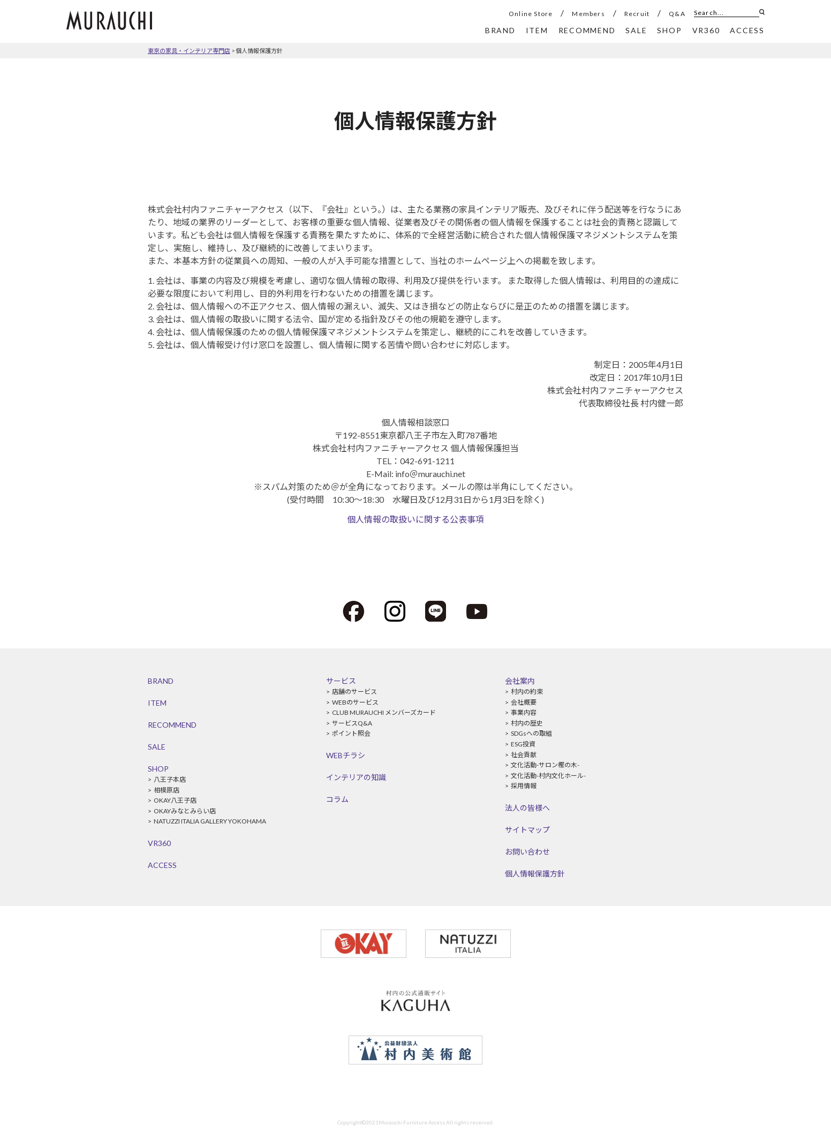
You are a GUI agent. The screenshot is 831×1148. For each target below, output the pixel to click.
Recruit (636, 14)
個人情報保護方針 (259, 50)
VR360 (159, 843)
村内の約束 (527, 692)
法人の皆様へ (527, 807)
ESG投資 (523, 744)
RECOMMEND (172, 724)
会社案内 (520, 680)
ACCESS (162, 865)
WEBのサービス (355, 702)
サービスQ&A (352, 723)
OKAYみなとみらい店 (185, 811)
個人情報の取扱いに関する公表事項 (415, 519)
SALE (156, 746)
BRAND (160, 680)
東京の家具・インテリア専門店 (189, 50)
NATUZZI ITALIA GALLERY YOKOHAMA (210, 821)
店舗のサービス (354, 692)
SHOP (158, 768)
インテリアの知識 (356, 777)
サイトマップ (527, 829)
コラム (337, 799)
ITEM (157, 702)
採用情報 (524, 786)
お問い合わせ (527, 851)
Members (588, 14)
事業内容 (524, 712)
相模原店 (166, 790)
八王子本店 (170, 779)
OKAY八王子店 (175, 800)
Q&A (677, 14)
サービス (341, 680)
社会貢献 (524, 755)
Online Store (531, 14)
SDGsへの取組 (531, 733)
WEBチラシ (345, 755)
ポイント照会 (351, 733)
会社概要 (524, 702)
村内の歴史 (527, 723)
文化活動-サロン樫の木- (545, 765)
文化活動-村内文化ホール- (548, 776)
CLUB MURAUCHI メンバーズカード (384, 712)
